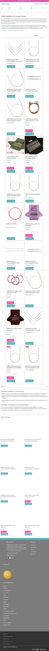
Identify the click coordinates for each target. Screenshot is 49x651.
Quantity (27, 124)
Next (47, 386)
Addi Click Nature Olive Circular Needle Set (13, 157)
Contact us (6, 638)
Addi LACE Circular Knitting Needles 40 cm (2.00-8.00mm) (14, 366)
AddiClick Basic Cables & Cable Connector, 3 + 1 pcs (32, 119)
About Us (5, 633)
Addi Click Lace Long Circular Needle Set (32, 224)
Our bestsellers (5, 417)
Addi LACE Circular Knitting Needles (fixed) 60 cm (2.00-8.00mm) (32, 366)
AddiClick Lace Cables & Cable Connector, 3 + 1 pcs (14, 291)
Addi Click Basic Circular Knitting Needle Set (31, 157)
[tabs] (42, 8)
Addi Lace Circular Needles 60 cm (32, 194)
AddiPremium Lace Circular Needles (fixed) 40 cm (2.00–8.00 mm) (32, 60)
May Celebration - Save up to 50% (24, 0)
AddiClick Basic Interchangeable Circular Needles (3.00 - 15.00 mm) (13, 262)
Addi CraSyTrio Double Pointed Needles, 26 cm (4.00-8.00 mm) (32, 329)
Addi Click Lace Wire (12, 223)
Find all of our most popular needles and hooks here (12, 30)
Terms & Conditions (8, 641)
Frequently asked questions (12, 553)
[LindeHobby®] (5, 3)
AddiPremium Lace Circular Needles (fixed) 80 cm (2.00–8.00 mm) (14, 194)
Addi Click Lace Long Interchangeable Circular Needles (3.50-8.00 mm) (31, 262)
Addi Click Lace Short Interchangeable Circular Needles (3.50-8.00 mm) (31, 90)
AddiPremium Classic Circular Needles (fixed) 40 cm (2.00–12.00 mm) (32, 291)
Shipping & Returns (10, 555)
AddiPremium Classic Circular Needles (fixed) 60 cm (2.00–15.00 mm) (14, 119)
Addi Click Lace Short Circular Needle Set (14, 329)
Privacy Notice (7, 644)
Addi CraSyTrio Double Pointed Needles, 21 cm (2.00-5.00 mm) (14, 60)
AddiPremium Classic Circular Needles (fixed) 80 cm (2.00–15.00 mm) (14, 90)
